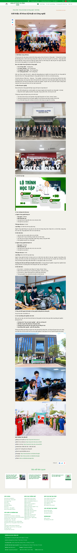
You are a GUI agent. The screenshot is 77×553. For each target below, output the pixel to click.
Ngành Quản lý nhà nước (29, 516)
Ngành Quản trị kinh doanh (29, 498)
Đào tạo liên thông (48, 510)
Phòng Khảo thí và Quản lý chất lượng (12, 515)
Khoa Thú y (6, 506)
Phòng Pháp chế (7, 528)
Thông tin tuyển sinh (35, 1)
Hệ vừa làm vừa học (48, 513)
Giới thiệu (37, 10)
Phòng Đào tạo (7, 514)
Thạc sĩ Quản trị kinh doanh (49, 498)
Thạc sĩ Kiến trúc (47, 503)
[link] (11, 547)
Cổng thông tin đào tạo (46, 1)
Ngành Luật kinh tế (28, 505)
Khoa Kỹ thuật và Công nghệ (18, 4)
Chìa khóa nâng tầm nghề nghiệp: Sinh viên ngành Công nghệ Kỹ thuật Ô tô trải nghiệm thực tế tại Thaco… (12, 476)
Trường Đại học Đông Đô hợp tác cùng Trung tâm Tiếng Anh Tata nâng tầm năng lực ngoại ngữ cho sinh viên (35, 476)
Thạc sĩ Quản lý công (48, 502)
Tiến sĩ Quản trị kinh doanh (49, 505)
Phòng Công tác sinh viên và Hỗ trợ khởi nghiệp (14, 517)
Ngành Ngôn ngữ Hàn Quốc (30, 514)
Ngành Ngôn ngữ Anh (28, 509)
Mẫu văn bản (47, 518)
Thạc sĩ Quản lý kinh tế (48, 499)
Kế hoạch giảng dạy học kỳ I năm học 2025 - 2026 (58, 475)
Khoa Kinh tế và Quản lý (9, 498)
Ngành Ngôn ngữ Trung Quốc (30, 510)
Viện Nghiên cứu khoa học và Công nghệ (12, 526)
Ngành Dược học (28, 513)
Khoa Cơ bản (7, 503)
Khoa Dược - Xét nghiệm (9, 507)
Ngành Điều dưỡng (28, 507)
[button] (38, 4)
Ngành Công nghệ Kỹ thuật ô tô (31, 501)
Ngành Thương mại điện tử (29, 503)
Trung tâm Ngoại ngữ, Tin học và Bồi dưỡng (13, 521)
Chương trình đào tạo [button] (61, 4)
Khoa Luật (6, 502)
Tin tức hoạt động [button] (50, 4)
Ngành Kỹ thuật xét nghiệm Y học (31, 506)
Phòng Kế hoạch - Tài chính (10, 519)
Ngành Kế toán (27, 502)
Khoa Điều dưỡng (7, 505)
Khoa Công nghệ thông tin (9, 509)
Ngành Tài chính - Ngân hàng (30, 517)
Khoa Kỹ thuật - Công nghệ (9, 499)
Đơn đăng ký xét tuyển (48, 519)
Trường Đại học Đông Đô (27, 547)
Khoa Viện (15, 10)
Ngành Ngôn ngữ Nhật (29, 512)
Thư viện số (55, 1)
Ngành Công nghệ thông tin (30, 499)
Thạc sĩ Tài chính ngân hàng (49, 501)
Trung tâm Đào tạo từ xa (9, 529)
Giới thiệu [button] (42, 4)
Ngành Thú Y (26, 518)
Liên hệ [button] (70, 4)
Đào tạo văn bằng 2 (48, 511)
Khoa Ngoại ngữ (7, 501)
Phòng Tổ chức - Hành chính (10, 518)
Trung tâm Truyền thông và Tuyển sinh (12, 525)
